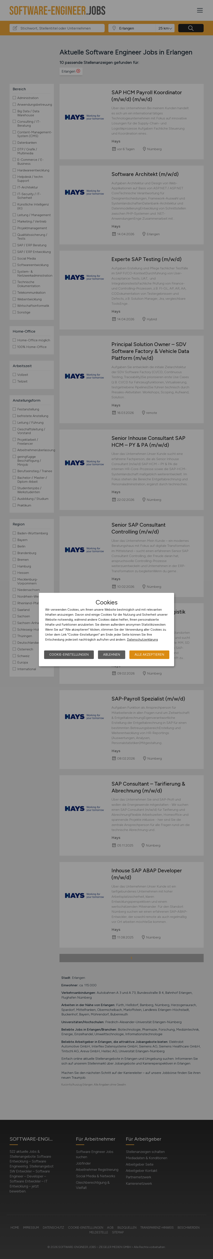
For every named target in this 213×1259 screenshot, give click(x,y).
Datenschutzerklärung (142, 639)
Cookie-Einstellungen (69, 654)
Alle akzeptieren (149, 654)
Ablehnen (111, 654)
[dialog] (106, 629)
